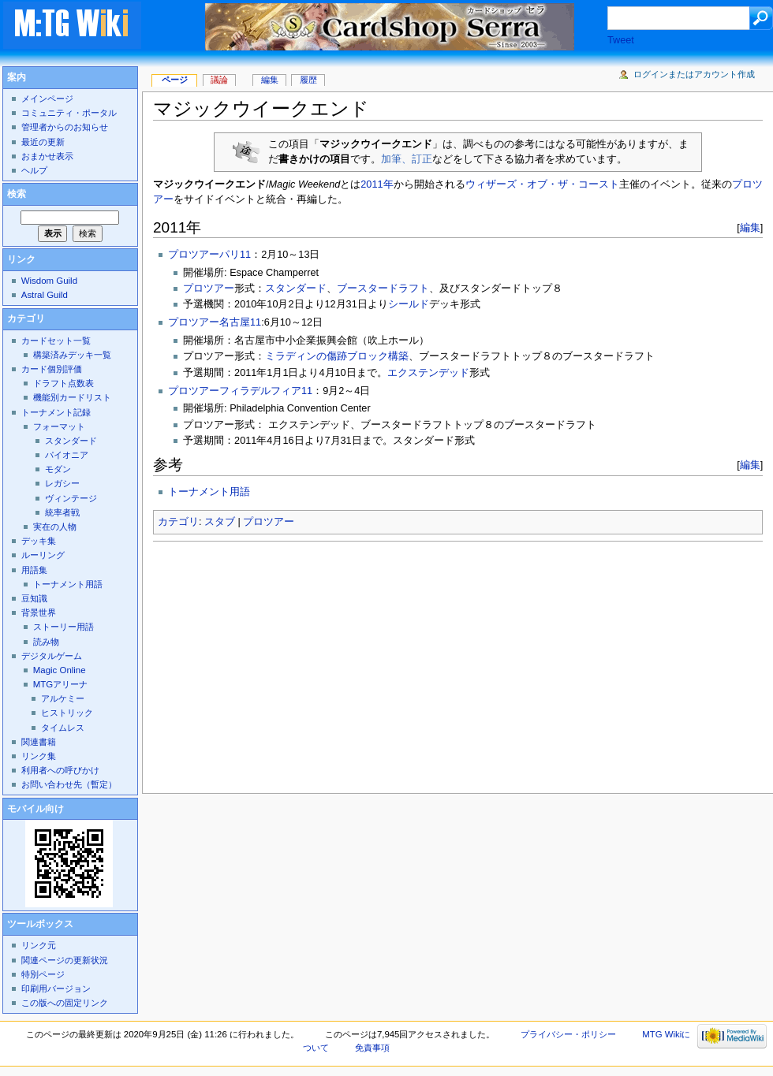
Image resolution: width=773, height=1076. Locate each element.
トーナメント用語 (209, 491)
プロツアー (208, 288)
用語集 (34, 570)
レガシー (62, 483)
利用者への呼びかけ (60, 770)
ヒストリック (67, 712)
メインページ (47, 98)
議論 (219, 79)
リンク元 (38, 945)
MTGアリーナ (60, 684)
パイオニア (66, 455)
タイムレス (62, 727)
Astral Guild (44, 295)
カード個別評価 (51, 369)
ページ (175, 79)
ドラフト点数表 (63, 383)
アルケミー (62, 698)
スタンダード (296, 288)
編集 (750, 227)
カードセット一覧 (56, 340)
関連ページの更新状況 (64, 960)
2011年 (376, 184)
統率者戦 (62, 512)
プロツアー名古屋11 (214, 322)
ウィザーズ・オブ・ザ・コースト (542, 184)
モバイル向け (35, 809)
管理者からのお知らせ (64, 127)
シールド (408, 304)
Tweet (620, 40)
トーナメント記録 (56, 412)
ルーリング (43, 555)
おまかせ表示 (47, 156)
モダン (58, 469)
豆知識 (34, 598)
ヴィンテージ (71, 498)
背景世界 (38, 612)
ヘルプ (34, 170)
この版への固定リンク (64, 1002)
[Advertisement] (386, 663)
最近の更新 (43, 142)
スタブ (219, 521)
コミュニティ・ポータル (69, 112)
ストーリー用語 (63, 626)
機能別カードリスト (72, 397)
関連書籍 (38, 741)
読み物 (46, 641)
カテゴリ (178, 521)
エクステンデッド (428, 372)
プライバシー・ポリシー (568, 1034)
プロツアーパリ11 (209, 254)
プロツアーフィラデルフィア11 (240, 391)
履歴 (308, 79)
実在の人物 (55, 526)
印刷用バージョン (56, 988)
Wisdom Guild (49, 280)
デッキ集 (38, 540)
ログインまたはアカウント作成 (694, 74)
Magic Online (59, 670)
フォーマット (59, 426)
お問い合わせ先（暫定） (69, 784)
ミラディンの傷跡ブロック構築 (337, 356)
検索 (16, 194)
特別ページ (43, 974)
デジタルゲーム (51, 656)
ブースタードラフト (383, 288)
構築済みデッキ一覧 (72, 354)
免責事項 (372, 1047)
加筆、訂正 (406, 159)
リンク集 (38, 756)
